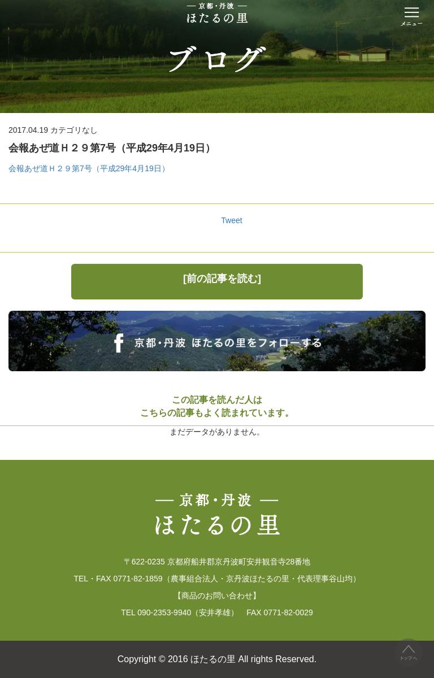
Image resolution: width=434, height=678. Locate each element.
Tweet (231, 220)
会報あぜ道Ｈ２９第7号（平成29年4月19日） (89, 168)
